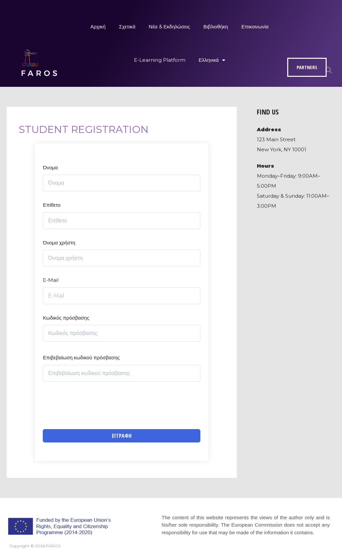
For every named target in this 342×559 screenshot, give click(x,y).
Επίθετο (51, 205)
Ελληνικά (212, 60)
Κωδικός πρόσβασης (66, 318)
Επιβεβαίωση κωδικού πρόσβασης (81, 357)
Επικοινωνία (255, 26)
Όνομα (50, 167)
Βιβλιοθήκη (215, 26)
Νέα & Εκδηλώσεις (169, 26)
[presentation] (93, 405)
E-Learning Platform (159, 60)
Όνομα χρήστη (59, 242)
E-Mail (50, 280)
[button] (328, 70)
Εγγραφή (122, 435)
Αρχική (98, 26)
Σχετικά (127, 26)
